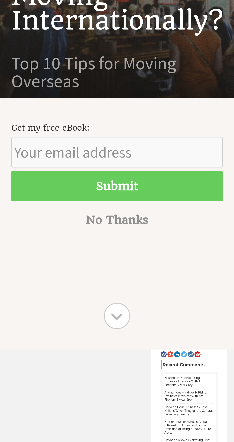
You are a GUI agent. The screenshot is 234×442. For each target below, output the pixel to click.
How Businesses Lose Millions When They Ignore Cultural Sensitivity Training (188, 306)
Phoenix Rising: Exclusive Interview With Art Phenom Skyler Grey (183, 276)
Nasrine (169, 273)
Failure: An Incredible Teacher (26, 408)
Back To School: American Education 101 (31, 414)
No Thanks (117, 41)
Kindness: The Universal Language (29, 401)
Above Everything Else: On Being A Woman (187, 337)
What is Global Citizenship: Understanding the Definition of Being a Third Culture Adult (187, 322)
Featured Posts (104, 389)
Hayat (168, 335)
